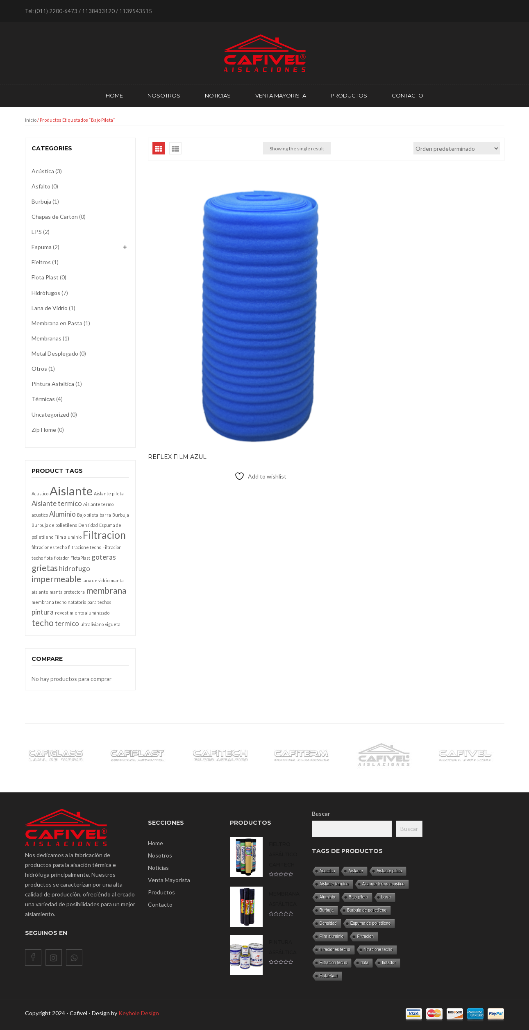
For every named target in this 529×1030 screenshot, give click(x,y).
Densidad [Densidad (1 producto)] (88, 525)
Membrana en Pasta (57, 323)
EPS (37, 231)
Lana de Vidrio (50, 307)
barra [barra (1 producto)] (105, 514)
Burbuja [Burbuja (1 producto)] (120, 514)
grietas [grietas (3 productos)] (45, 568)
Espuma (42, 246)
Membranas (46, 338)
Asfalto (41, 186)
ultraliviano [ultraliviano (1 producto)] (92, 624)
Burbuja (41, 201)
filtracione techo (378, 949)
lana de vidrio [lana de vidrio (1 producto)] (95, 580)
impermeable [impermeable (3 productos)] (56, 579)
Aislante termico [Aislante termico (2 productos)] (57, 503)
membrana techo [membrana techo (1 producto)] (49, 602)
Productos (161, 892)
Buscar (321, 813)
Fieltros (41, 262)
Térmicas (43, 398)
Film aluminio (332, 936)
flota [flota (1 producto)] (48, 557)
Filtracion (365, 936)
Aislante (355, 871)
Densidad (328, 923)
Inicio (30, 120)
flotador (388, 962)
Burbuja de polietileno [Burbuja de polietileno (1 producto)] (54, 525)
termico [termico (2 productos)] (67, 623)
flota (364, 962)
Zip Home (44, 429)
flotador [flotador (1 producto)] (61, 557)
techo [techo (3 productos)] (43, 622)
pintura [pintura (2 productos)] (43, 612)
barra (386, 897)
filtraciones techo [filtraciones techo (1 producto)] (49, 547)
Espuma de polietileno (370, 923)
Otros (39, 368)
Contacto (160, 904)
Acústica (43, 171)
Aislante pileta (389, 871)
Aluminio (327, 897)
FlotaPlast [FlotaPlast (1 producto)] (80, 557)
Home (155, 842)
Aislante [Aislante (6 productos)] (71, 490)
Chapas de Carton (55, 216)
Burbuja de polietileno (366, 910)
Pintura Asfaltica (53, 383)
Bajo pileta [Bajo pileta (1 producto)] (87, 514)
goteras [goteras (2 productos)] (103, 557)
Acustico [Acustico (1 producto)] (40, 493)
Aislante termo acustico (383, 884)
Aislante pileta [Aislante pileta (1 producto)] (109, 493)
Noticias (158, 867)
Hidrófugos (46, 292)
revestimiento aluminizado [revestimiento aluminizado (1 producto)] (82, 612)
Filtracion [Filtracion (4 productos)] (104, 535)
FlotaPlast (329, 975)
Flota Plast (45, 277)
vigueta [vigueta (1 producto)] (112, 624)
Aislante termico (334, 884)
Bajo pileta (358, 897)
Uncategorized (50, 414)
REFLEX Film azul (177, 316)
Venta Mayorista (169, 879)
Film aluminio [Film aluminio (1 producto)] (68, 537)
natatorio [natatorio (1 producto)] (77, 602)
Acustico (327, 871)
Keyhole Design (138, 1013)
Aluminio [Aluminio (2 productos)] (62, 514)
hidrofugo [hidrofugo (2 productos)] (74, 568)
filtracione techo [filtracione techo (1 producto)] (84, 547)
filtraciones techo (335, 949)
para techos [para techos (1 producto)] (99, 602)
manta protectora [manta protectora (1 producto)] (67, 591)
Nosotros (160, 855)
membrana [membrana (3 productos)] (106, 590)
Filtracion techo (333, 962)
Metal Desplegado (55, 353)
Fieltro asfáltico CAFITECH (283, 854)
